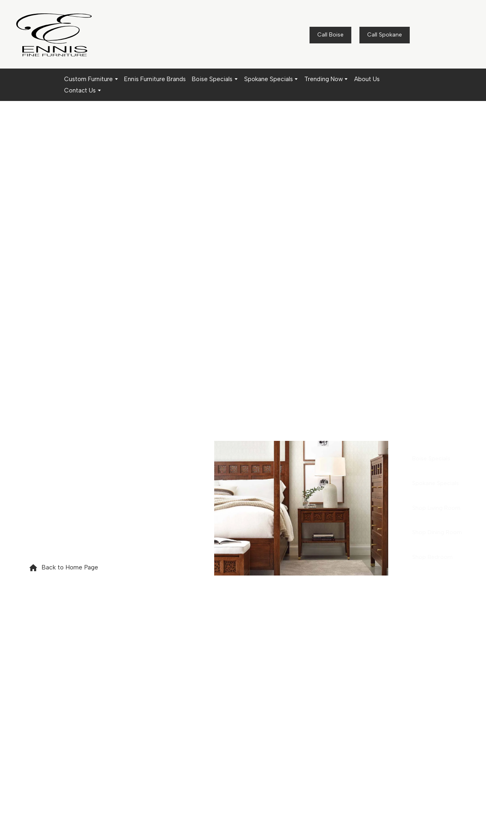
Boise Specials (212, 79)
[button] (330, 35)
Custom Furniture (88, 79)
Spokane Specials (268, 79)
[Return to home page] (54, 34)
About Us (367, 79)
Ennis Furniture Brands (155, 79)
